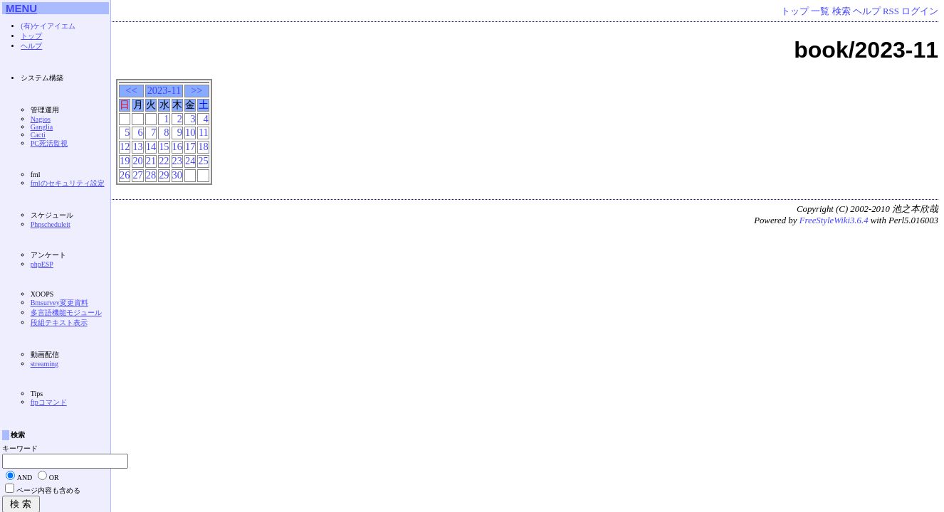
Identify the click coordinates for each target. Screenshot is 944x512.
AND (25, 477)
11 (204, 132)
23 (177, 160)
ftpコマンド (49, 402)
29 (164, 175)
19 (125, 160)
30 (177, 175)
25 (203, 160)
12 (125, 146)
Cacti (38, 135)
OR (54, 477)
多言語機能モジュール (66, 312)
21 (151, 160)
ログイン (919, 11)
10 (190, 132)
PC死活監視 (49, 143)
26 (125, 175)
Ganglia (42, 127)
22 (164, 160)
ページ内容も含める (48, 490)
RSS (891, 11)
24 (190, 160)
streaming (44, 364)
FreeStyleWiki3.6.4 (834, 220)
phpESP (42, 264)
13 (137, 146)
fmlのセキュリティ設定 (68, 183)
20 (137, 160)
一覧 (820, 11)
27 (137, 175)
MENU (21, 8)
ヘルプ (867, 11)
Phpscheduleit (50, 224)
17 (190, 146)
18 (203, 146)
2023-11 (164, 90)
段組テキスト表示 (59, 322)
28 (151, 175)
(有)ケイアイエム (48, 26)
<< (131, 90)
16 (177, 146)
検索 (841, 11)
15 (164, 146)
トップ (795, 11)
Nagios (41, 119)
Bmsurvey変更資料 (59, 302)
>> (196, 90)
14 (151, 146)
